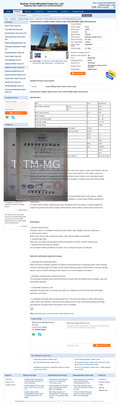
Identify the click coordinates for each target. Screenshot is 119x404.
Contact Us (64, 11)
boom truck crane (52, 313)
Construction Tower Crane (14, 78)
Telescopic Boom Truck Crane (15, 37)
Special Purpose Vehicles (13, 75)
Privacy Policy (19, 401)
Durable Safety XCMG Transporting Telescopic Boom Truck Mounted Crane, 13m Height (34, 394)
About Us (28, 11)
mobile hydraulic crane (66, 313)
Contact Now (16, 113)
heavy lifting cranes (40, 313)
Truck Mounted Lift (11, 60)
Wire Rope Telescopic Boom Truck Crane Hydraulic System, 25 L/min (83, 387)
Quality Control (52, 11)
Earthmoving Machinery (13, 71)
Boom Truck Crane (11, 26)
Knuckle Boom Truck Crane (14, 33)
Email (113, 5)
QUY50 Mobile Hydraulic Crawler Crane (87, 359)
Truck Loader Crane (11, 56)
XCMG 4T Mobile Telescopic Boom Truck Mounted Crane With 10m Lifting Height (83, 393)
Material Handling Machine (14, 43)
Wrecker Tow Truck (11, 82)
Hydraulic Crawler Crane (25, 19)
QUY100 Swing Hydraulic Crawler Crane (46, 362)
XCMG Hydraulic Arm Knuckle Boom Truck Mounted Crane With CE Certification (58, 387)
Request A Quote (104, 5)
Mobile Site (103, 390)
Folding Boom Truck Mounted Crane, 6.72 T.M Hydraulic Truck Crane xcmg (58, 381)
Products (17, 11)
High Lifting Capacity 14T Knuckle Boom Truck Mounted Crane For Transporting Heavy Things (58, 394)
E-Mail (101, 385)
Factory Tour (39, 11)
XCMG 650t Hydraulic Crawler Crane (45, 359)
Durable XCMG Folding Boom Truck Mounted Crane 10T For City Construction (34, 381)
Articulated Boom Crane (13, 53)
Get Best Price (59, 63)
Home (8, 11)
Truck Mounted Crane (12, 29)
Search (87, 15)
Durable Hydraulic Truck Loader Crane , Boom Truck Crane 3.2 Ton (34, 387)
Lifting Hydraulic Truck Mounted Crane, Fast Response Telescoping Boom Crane (84, 381)
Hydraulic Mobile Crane (13, 64)
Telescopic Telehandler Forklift (15, 46)
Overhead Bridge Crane (13, 86)
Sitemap (101, 387)
